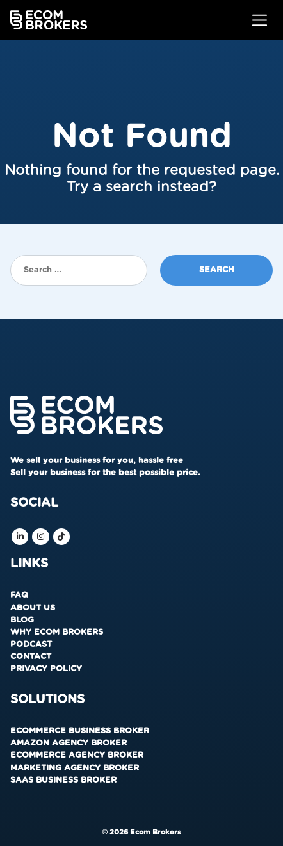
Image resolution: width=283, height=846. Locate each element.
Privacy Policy (46, 669)
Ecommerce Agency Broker (76, 755)
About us (32, 608)
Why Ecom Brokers (56, 632)
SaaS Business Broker (63, 780)
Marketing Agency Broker (74, 768)
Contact (30, 657)
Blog (22, 620)
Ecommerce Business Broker (79, 731)
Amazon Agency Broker (68, 743)
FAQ (19, 595)
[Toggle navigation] (260, 20)
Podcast (31, 644)
